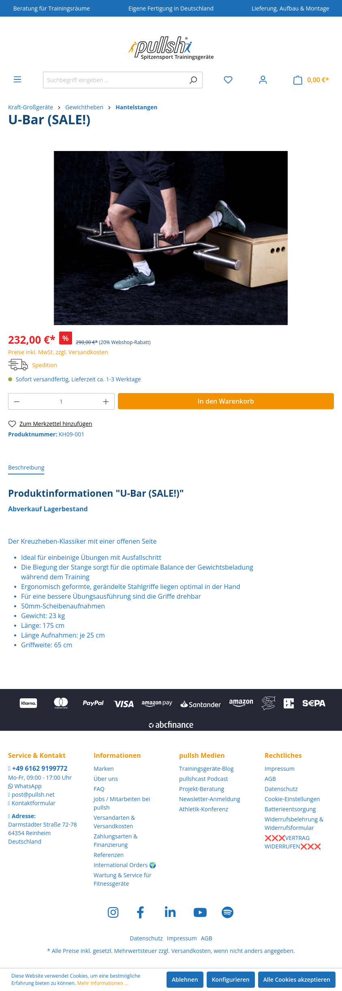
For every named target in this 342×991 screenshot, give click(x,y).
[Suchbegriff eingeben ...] (113, 80)
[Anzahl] (61, 401)
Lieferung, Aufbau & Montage (290, 8)
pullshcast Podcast (203, 779)
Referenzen (109, 855)
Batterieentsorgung (290, 809)
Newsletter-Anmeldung (209, 799)
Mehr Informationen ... (102, 983)
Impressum (280, 768)
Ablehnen (185, 979)
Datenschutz (281, 789)
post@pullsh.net (33, 794)
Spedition (44, 365)
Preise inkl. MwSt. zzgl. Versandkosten (58, 352)
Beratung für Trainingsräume (51, 8)
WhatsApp (28, 786)
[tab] (26, 467)
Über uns (106, 779)
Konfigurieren (231, 979)
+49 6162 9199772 (37, 768)
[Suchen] (193, 80)
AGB (270, 779)
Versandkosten (191, 951)
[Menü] (17, 79)
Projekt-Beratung (201, 789)
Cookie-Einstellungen (292, 799)
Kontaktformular (34, 803)
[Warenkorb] (311, 80)
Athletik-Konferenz (203, 809)
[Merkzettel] (228, 79)
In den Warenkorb (226, 401)
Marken (104, 768)
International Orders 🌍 (125, 865)
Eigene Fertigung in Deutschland (171, 8)
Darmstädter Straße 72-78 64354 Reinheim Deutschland (42, 833)
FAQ (99, 789)
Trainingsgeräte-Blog (206, 768)
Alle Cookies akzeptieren (296, 979)
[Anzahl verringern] (16, 401)
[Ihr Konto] (263, 79)
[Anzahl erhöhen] (106, 401)
